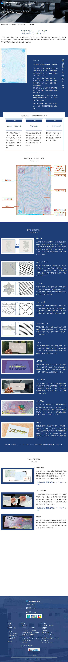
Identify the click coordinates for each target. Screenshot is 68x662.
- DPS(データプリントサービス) (30, 638)
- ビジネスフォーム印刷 (28, 628)
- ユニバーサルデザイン (48, 635)
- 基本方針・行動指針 (47, 625)
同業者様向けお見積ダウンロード (50, 638)
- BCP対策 (44, 630)
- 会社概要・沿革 (13, 636)
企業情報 (10, 631)
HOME (10, 623)
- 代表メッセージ (12, 633)
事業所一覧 (30, 604)
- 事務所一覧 (11, 638)
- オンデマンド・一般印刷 (29, 630)
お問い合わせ (44, 640)
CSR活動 (43, 623)
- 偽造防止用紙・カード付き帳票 (31, 632)
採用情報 (10, 641)
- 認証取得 (44, 628)
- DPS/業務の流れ (26, 640)
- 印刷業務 (24, 625)
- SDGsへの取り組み (47, 632)
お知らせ (10, 625)
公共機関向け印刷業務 (27, 646)
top (34, 656)
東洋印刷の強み (12, 628)
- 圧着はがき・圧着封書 (28, 635)
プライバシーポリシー (47, 642)
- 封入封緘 (24, 642)
